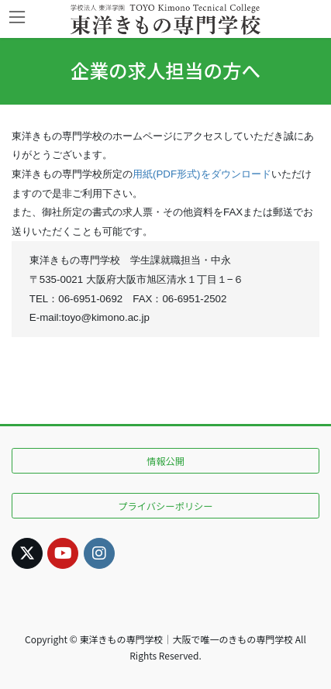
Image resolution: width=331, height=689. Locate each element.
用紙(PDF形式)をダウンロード (202, 174)
